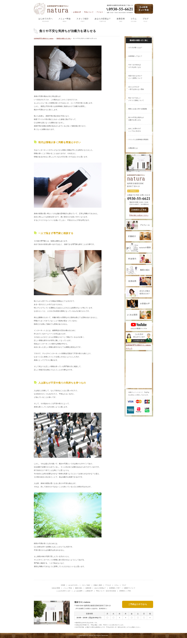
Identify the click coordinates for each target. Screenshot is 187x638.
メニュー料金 (64, 20)
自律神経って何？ (115, 588)
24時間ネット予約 (125, 591)
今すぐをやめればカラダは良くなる (134, 66)
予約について (89, 12)
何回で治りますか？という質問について (135, 77)
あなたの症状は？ (103, 20)
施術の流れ (78, 588)
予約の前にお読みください (138, 215)
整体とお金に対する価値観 (137, 109)
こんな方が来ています (63, 591)
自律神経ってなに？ (135, 56)
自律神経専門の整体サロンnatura (43, 38)
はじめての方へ (45, 20)
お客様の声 (77, 12)
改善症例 (121, 20)
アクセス (99, 12)
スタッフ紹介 (82, 20)
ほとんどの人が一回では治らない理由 (136, 88)
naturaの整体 (56, 588)
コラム (134, 20)
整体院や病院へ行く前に (64, 38)
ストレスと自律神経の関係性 (138, 139)
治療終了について (129, 588)
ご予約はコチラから (137, 604)
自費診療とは (133, 148)
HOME (63, 585)
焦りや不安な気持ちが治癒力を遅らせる (136, 119)
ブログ (146, 20)
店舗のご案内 (98, 585)
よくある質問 (78, 591)
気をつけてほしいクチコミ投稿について (136, 99)
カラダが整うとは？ (135, 47)
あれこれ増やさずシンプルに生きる (134, 130)
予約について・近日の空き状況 (106, 591)
